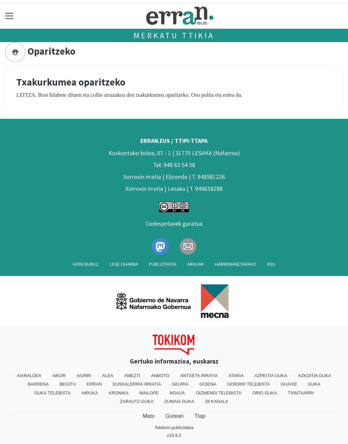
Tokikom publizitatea (173, 427)
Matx (149, 416)
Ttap (199, 416)
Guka (314, 384)
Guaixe (289, 384)
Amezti (132, 375)
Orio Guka (264, 392)
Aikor (59, 375)
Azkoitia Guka (314, 375)
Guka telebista (52, 392)
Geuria (180, 384)
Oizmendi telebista (218, 392)
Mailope (149, 392)
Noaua (177, 392)
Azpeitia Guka (271, 375)
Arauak (195, 264)
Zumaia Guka (179, 401)
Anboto (160, 375)
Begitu (67, 384)
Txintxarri (301, 392)
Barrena (38, 384)
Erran (94, 384)
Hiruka (90, 392)
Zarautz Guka (137, 401)
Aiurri (83, 375)
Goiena (207, 384)
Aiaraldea (29, 375)
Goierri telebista (248, 384)
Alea (108, 375)
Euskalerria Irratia (137, 384)
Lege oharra (123, 264)
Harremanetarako (235, 264)
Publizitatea (162, 264)
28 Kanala (216, 401)
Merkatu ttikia (174, 35)
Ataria (236, 375)
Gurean (175, 416)
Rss (271, 264)
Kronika (118, 392)
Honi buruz (86, 264)
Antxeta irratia (199, 375)
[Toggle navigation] (9, 16)
